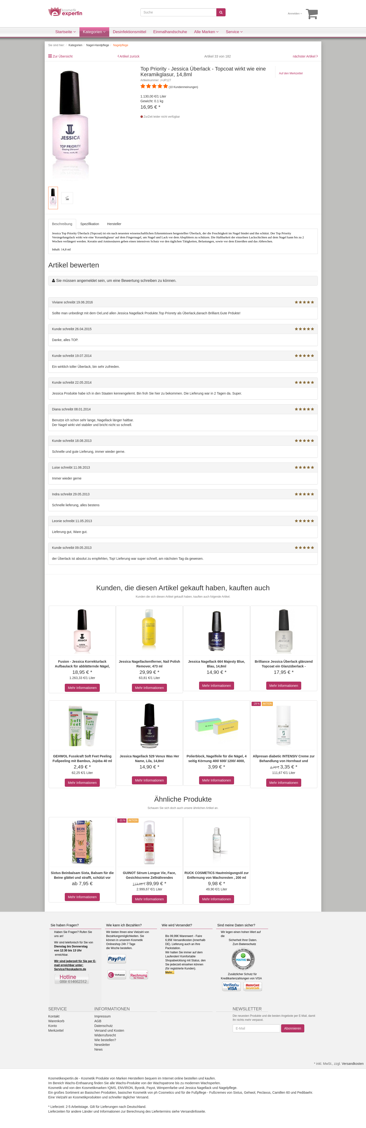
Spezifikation (89, 224)
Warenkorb (56, 1021)
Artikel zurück (129, 56)
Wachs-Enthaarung (79, 1083)
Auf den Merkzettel (291, 73)
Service (234, 32)
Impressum (102, 1016)
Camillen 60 (281, 1092)
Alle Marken (206, 32)
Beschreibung (62, 224)
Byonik (140, 1088)
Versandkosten (353, 1064)
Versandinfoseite (193, 1111)
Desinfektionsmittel (129, 32)
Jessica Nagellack (198, 1088)
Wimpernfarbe (167, 1088)
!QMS (112, 1088)
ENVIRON (125, 1088)
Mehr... (169, 972)
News (98, 1049)
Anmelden (295, 13)
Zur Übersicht (63, 56)
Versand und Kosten (109, 1030)
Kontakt (53, 1016)
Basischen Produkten (100, 1092)
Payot (151, 1088)
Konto (52, 1026)
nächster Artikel (304, 56)
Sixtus (237, 1092)
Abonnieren (292, 1028)
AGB (97, 1021)
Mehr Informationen (82, 688)
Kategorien (94, 32)
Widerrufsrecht (105, 1035)
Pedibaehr (304, 1092)
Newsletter (102, 1045)
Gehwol (249, 1092)
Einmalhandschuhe (170, 32)
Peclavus (263, 1092)
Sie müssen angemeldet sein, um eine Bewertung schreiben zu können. (116, 281)
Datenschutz (247, 944)
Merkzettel (56, 1030)
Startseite (65, 32)
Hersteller (114, 224)
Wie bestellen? (105, 1040)
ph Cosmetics (164, 1092)
